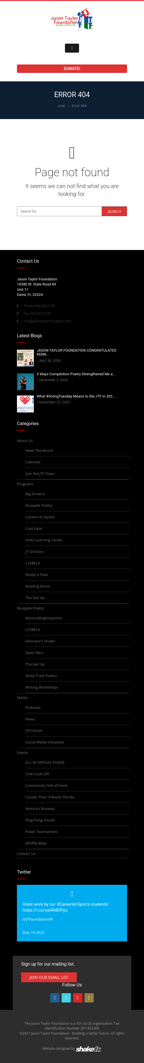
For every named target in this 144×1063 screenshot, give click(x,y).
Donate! (72, 68)
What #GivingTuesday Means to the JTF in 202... (76, 396)
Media (22, 697)
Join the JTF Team (40, 473)
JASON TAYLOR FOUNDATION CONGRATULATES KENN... (76, 352)
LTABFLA (32, 563)
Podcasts (33, 707)
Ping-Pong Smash (40, 820)
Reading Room (37, 586)
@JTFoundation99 (38, 919)
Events (22, 752)
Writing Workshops (41, 687)
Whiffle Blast (36, 843)
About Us (25, 440)
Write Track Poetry (41, 675)
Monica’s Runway (40, 808)
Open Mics (34, 652)
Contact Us (26, 853)
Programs (25, 483)
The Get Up (35, 597)
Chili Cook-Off (37, 773)
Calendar (33, 461)
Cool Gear (33, 528)
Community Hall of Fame (46, 785)
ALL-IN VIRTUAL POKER (44, 762)
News (30, 719)
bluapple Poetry (39, 505)
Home (61, 106)
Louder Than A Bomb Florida (49, 797)
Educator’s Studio (40, 641)
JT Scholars (34, 551)
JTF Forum (34, 730)
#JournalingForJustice (43, 617)
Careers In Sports (40, 516)
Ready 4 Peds (36, 574)
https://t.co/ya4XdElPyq (45, 910)
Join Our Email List (49, 977)
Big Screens (35, 493)
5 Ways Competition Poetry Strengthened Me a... (76, 374)
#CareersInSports (73, 904)
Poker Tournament (41, 831)
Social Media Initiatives (44, 742)
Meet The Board (39, 450)
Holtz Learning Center (44, 539)
